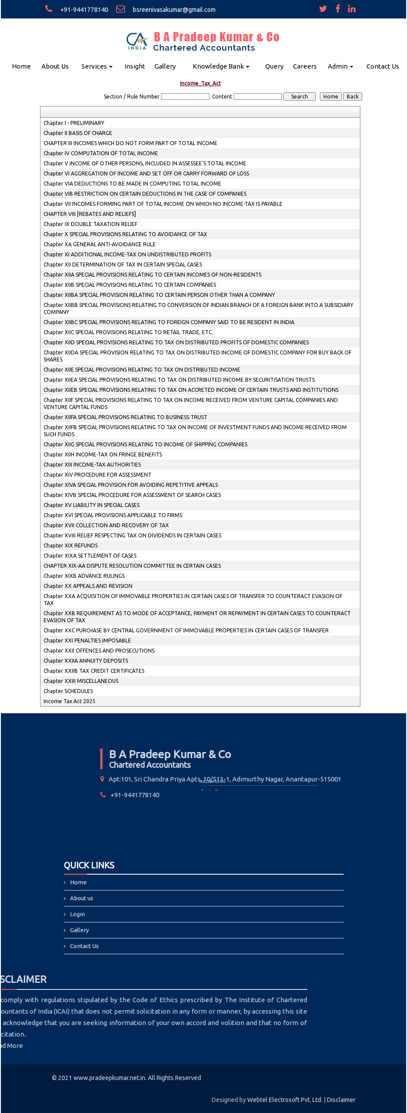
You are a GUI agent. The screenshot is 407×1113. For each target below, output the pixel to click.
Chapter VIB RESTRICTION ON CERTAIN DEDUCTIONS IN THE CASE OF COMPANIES (145, 194)
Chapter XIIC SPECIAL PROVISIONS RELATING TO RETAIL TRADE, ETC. (128, 332)
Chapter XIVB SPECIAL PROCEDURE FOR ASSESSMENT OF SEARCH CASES (132, 495)
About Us (55, 66)
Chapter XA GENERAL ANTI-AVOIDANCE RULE (100, 244)
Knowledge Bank (221, 66)
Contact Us (383, 66)
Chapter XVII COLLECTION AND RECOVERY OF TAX (106, 525)
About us (122, 901)
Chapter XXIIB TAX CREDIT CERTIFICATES (94, 671)
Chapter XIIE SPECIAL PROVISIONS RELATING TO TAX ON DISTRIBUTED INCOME (142, 369)
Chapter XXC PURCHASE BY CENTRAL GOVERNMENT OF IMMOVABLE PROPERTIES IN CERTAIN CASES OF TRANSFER (186, 630)
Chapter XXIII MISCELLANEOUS (81, 681)
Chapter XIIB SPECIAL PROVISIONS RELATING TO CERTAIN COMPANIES (130, 285)
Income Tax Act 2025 (69, 701)
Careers (305, 66)
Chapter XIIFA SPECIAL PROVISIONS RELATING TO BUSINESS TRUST (125, 417)
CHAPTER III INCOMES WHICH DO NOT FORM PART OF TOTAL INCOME (130, 143)
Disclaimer (341, 1099)
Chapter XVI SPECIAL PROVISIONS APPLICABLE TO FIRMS (113, 515)
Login (120, 912)
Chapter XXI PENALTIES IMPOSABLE (87, 640)
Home (21, 66)
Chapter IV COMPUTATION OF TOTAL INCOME (101, 153)
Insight (135, 66)
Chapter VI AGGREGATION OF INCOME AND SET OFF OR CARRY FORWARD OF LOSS (146, 173)
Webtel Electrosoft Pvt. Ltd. (285, 1099)
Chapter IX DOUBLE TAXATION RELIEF (90, 224)
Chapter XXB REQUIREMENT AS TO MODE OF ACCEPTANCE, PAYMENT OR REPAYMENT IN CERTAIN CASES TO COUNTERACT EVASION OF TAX (197, 616)
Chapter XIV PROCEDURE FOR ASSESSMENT (97, 475)
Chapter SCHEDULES (68, 691)
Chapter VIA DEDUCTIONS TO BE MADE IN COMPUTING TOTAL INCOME (132, 183)
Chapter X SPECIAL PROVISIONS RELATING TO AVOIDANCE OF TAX (125, 234)
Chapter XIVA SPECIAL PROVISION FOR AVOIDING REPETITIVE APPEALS (131, 485)
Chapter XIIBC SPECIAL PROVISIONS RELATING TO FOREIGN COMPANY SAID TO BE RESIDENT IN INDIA (169, 322)
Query (274, 66)
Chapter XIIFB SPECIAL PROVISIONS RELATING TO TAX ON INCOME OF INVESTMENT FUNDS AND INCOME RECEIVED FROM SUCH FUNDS (195, 430)
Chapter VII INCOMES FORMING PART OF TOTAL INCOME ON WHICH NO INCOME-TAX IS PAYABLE (163, 204)
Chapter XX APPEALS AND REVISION (88, 586)
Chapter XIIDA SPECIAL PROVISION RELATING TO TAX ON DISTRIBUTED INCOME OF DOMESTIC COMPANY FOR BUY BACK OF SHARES (198, 356)
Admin (340, 66)
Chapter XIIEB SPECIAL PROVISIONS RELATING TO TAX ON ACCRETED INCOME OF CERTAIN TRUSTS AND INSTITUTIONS (191, 390)
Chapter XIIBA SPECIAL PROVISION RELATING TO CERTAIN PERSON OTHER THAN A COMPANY (159, 295)
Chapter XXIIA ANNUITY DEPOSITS (86, 661)
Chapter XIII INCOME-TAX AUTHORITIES (92, 464)
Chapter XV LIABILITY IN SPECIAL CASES (91, 505)
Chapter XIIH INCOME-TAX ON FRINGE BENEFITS (103, 454)
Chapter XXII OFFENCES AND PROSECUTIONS (99, 650)
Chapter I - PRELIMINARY (74, 123)
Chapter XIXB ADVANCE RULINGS (84, 576)
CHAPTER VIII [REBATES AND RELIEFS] (90, 214)
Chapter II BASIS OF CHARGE (78, 133)
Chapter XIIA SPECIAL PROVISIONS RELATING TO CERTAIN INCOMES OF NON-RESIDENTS (152, 274)
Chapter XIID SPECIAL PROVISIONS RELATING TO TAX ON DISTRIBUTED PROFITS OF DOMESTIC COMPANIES (176, 342)
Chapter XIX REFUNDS (71, 545)
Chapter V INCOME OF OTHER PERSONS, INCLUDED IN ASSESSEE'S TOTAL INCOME (145, 163)
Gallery (165, 66)
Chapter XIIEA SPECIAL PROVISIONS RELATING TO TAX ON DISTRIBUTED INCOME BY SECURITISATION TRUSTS (179, 380)
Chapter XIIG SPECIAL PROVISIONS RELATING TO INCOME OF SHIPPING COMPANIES (145, 444)
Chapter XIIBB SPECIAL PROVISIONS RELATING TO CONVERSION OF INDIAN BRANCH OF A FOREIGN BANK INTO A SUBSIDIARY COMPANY (198, 308)
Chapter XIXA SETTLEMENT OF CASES (90, 555)
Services (97, 66)
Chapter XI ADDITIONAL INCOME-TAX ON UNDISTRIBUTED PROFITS (127, 254)
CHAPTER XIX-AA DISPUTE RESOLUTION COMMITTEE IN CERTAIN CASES (132, 566)
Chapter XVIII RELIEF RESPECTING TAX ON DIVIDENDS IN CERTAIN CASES (132, 535)
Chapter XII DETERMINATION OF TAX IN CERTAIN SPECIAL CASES (123, 264)
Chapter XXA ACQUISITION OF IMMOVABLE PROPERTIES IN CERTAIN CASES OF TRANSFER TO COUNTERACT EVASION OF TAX (193, 599)
